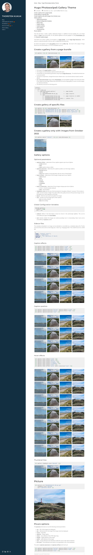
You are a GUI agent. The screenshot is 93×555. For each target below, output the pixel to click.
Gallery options (38, 17)
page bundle (62, 39)
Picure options (37, 31)
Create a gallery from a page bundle (43, 12)
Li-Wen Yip (65, 43)
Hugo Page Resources (75, 39)
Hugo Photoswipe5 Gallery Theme (50, 3)
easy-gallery (52, 43)
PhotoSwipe (58, 79)
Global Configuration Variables (44, 21)
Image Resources (67, 73)
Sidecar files (40, 22)
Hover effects (40, 27)
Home (35, 3)
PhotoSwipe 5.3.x (80, 35)
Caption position (41, 26)
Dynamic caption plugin (42, 37)
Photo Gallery (5, 27)
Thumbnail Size (40, 29)
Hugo (40, 35)
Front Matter (53, 215)
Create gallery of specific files (41, 14)
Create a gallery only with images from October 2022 (47, 16)
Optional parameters (42, 19)
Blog (3, 19)
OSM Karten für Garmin (7, 21)
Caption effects (40, 24)
